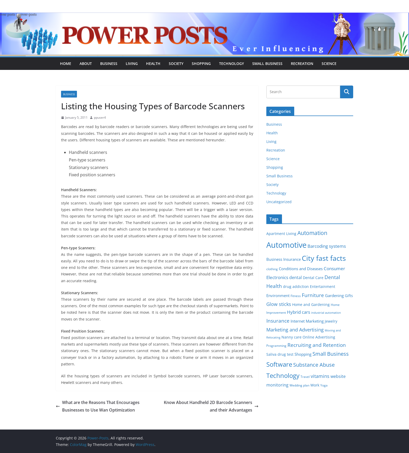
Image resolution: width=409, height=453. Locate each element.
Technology (231, 63)
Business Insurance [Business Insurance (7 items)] (283, 259)
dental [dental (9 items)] (295, 277)
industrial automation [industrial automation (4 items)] (326, 313)
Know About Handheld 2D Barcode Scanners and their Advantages (211, 406)
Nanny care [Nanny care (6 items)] (291, 337)
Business (108, 63)
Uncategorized (279, 201)
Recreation (302, 63)
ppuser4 (100, 117)
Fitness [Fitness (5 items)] (296, 296)
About (86, 63)
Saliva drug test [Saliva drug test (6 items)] (279, 354)
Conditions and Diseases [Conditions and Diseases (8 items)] (301, 268)
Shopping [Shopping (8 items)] (302, 354)
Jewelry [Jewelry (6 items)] (331, 321)
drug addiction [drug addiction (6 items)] (296, 286)
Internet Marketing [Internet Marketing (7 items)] (307, 321)
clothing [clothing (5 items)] (272, 269)
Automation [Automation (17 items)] (312, 233)
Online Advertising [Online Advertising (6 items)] (319, 337)
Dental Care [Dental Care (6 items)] (313, 277)
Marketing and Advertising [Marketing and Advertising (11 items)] (295, 330)
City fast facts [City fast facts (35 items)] (324, 258)
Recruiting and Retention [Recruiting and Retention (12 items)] (316, 345)
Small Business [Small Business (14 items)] (330, 353)
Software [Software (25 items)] (279, 364)
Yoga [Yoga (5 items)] (324, 385)
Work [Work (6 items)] (314, 385)
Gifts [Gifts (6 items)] (349, 295)
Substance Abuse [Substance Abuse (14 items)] (314, 364)
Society (176, 63)
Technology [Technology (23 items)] (282, 375)
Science (329, 63)
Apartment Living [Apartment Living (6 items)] (281, 233)
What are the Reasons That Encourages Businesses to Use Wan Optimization (98, 406)
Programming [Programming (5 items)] (276, 345)
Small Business (267, 63)
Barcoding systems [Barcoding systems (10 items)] (327, 246)
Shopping (201, 63)
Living (132, 63)
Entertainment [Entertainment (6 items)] (322, 286)
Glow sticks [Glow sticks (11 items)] (278, 304)
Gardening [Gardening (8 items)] (334, 295)
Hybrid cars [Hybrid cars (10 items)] (298, 312)
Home (65, 63)
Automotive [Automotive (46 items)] (286, 245)
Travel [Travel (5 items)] (305, 377)
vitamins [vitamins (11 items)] (320, 376)
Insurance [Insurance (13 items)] (278, 320)
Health (153, 63)
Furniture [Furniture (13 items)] (313, 295)
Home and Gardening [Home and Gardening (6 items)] (311, 304)
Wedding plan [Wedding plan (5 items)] (299, 385)
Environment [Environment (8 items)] (278, 295)
